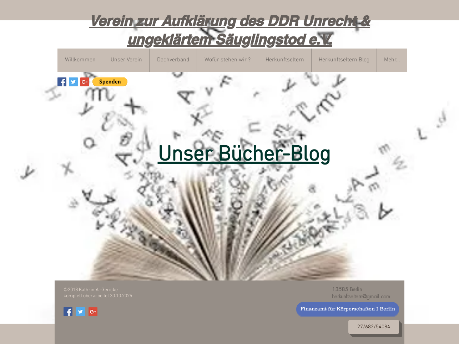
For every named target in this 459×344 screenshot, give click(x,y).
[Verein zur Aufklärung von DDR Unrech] (61, 81)
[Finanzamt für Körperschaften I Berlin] (347, 309)
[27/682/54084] (373, 327)
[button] (109, 81)
